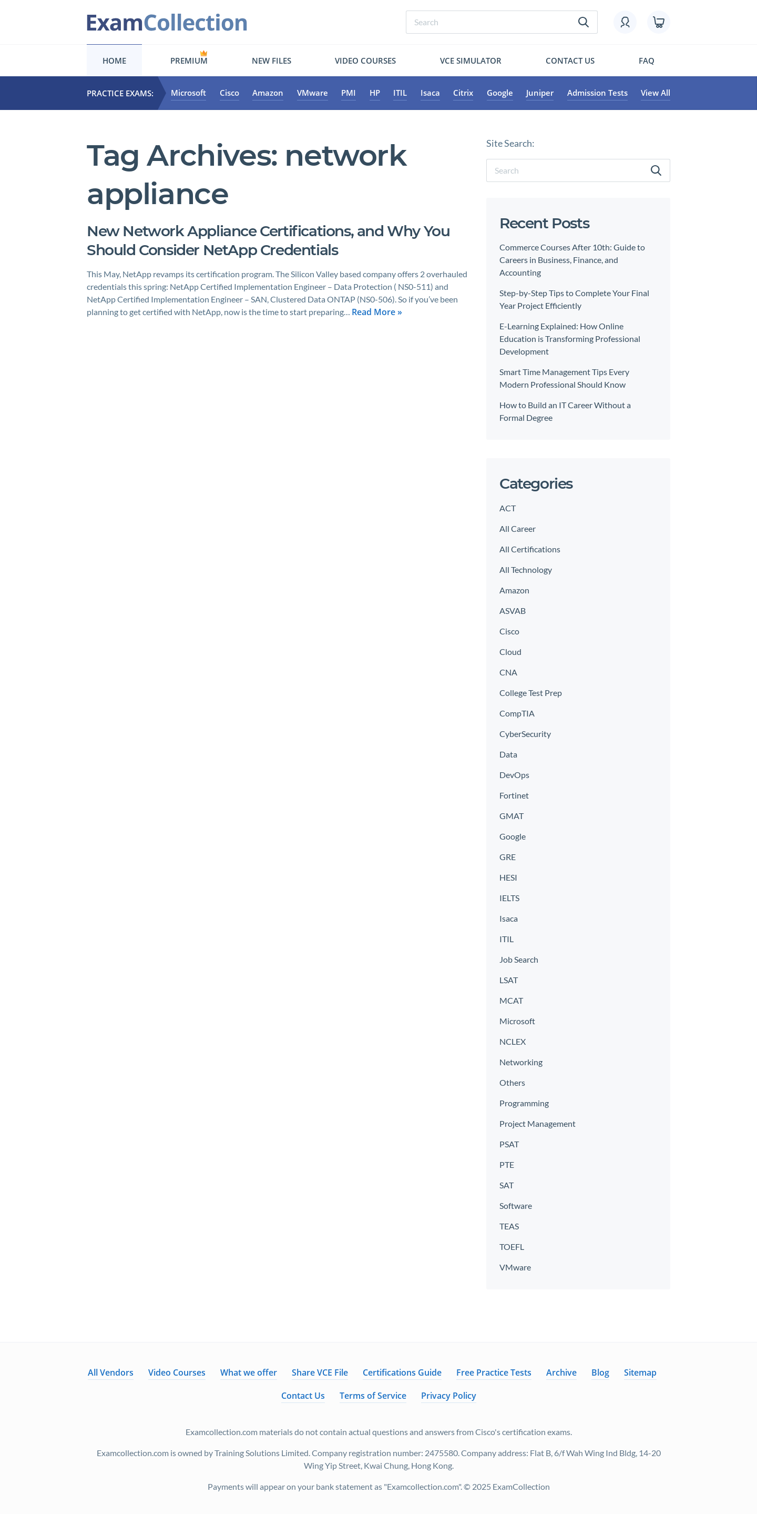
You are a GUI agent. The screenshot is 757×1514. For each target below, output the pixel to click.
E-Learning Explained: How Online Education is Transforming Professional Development (569, 338)
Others (512, 1082)
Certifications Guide (402, 1372)
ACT (507, 508)
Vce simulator (471, 60)
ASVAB (512, 610)
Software (515, 1205)
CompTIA (517, 713)
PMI (348, 93)
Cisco (229, 93)
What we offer (248, 1372)
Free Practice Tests (493, 1372)
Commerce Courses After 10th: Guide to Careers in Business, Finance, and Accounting (572, 259)
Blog (600, 1372)
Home (114, 60)
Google (500, 93)
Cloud (510, 652)
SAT (506, 1185)
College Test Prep (530, 693)
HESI (508, 877)
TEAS (509, 1226)
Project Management (537, 1123)
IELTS (509, 898)
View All (655, 93)
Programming (524, 1103)
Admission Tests (597, 93)
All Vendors (111, 1372)
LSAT (508, 980)
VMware (312, 93)
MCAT (511, 1000)
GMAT (511, 816)
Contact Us (570, 60)
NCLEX (512, 1041)
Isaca (430, 93)
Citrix (463, 93)
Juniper (540, 93)
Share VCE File (320, 1372)
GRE (507, 857)
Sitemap (640, 1372)
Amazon (267, 93)
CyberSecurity (525, 734)
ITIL (400, 93)
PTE (506, 1164)
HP (375, 93)
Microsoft (188, 93)
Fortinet (514, 795)
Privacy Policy (448, 1395)
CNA (508, 672)
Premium (189, 60)
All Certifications (529, 549)
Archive (561, 1372)
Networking (521, 1062)
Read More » (377, 312)
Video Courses (365, 60)
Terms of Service (373, 1395)
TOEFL (511, 1246)
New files (271, 60)
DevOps (514, 775)
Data (508, 754)
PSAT (509, 1144)
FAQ (646, 60)
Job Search (518, 959)
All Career (517, 528)
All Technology (525, 569)
